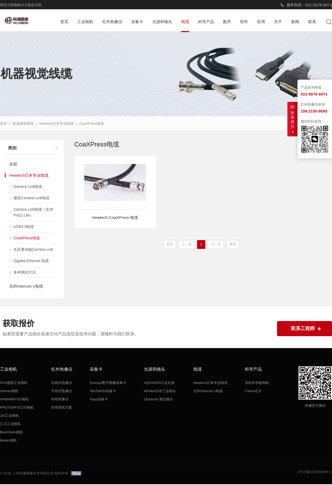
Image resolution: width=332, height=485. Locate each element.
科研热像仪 (60, 400)
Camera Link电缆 (28, 187)
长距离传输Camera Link (33, 250)
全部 (13, 165)
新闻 (295, 21)
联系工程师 (306, 329)
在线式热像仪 (61, 384)
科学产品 (206, 21)
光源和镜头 (162, 21)
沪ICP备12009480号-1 (314, 473)
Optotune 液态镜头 (158, 400)
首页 (64, 21)
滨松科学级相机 (257, 384)
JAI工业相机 (9, 416)
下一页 (216, 245)
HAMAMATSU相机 (14, 400)
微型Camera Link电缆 (31, 199)
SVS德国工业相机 (14, 384)
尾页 (232, 245)
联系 (312, 21)
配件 (227, 21)
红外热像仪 (112, 21)
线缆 (185, 21)
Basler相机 (8, 441)
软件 (244, 21)
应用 (261, 21)
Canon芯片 (253, 392)
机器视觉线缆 (23, 124)
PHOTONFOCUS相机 (17, 408)
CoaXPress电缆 (91, 124)
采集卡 (137, 21)
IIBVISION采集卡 (103, 392)
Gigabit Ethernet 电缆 (31, 261)
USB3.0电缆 (24, 227)
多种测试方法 (25, 273)
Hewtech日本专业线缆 (57, 124)
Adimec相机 (9, 392)
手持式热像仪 (61, 392)
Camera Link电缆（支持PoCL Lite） (33, 213)
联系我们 (292, 119)
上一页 (186, 245)
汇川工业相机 (10, 425)
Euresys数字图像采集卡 (108, 384)
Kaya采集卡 (99, 400)
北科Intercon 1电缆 (26, 287)
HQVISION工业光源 (159, 384)
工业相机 (85, 21)
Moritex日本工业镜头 (160, 392)
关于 (278, 21)
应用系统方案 (61, 408)
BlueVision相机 (11, 433)
